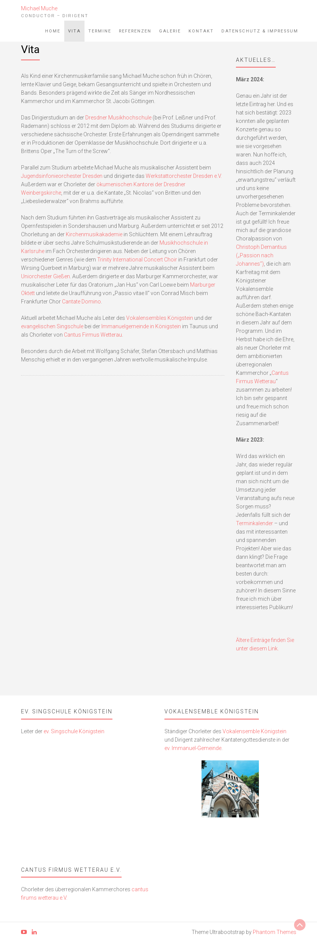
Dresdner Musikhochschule (118, 118)
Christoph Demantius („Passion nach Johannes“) (261, 255)
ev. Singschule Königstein (74, 731)
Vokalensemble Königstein (254, 731)
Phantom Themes (274, 932)
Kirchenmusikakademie (94, 234)
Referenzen (135, 31)
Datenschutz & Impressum (259, 31)
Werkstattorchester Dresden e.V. (184, 176)
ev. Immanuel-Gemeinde (192, 748)
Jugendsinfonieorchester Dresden (61, 176)
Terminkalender (254, 523)
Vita (74, 31)
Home (52, 31)
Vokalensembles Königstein (159, 318)
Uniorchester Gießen (45, 276)
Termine (99, 31)
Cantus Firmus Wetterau (93, 335)
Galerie (170, 31)
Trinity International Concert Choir (137, 259)
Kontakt (201, 31)
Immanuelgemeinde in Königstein (141, 326)
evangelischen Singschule (52, 326)
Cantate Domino (81, 301)
